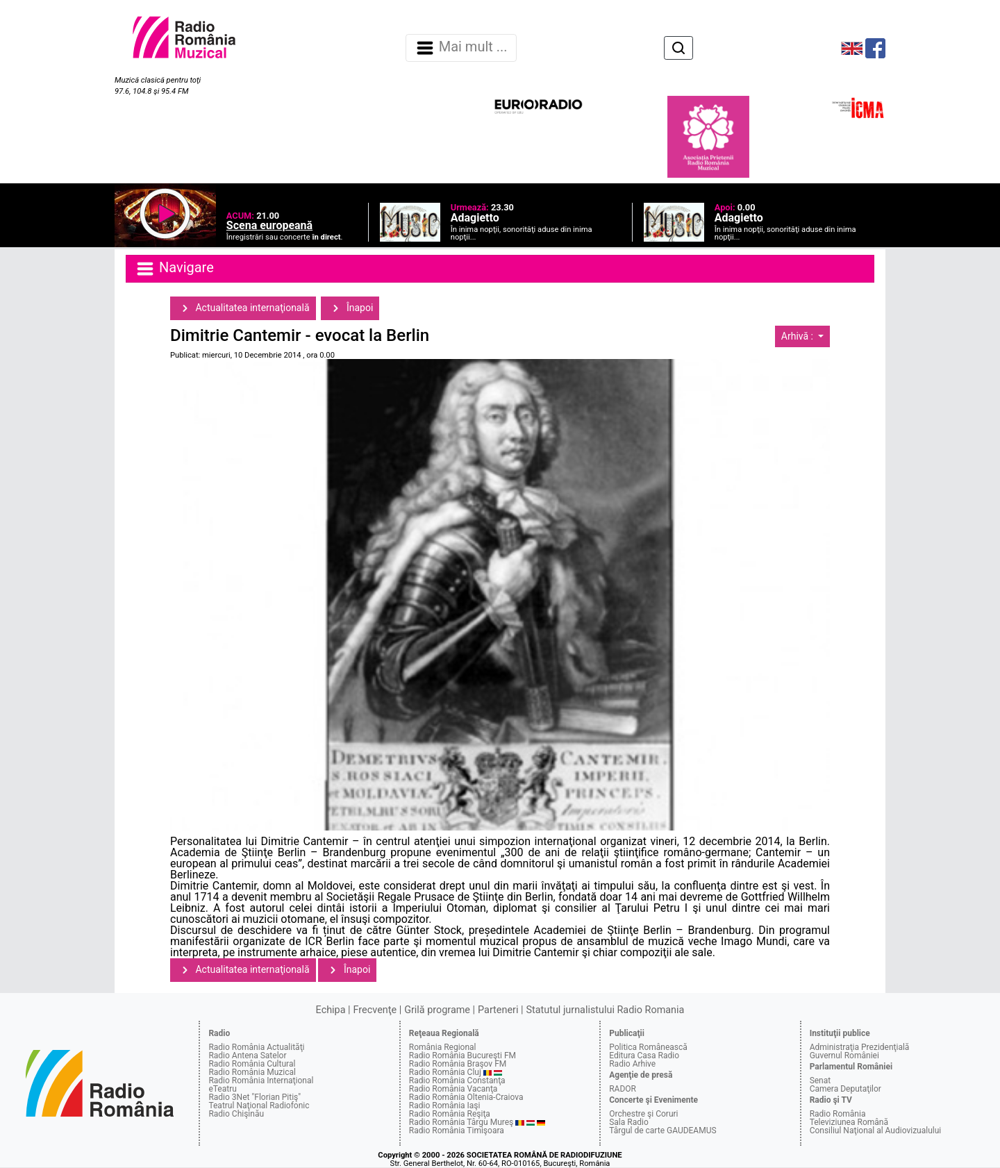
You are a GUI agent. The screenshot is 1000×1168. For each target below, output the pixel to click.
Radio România (838, 1114)
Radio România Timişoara (456, 1130)
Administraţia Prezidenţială (860, 1047)
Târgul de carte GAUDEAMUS (662, 1130)
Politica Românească (648, 1047)
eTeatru (222, 1089)
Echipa (331, 1010)
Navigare (174, 268)
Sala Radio (629, 1122)
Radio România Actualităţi (256, 1047)
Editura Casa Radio (644, 1055)
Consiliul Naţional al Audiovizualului (876, 1130)
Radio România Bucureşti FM (462, 1055)
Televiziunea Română (849, 1122)
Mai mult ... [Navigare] (461, 47)
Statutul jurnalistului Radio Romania (605, 1010)
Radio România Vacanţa (453, 1089)
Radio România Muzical (251, 1072)
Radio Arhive (632, 1064)
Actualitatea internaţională (243, 308)
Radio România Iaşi (445, 1105)
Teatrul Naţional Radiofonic (258, 1105)
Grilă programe (437, 1010)
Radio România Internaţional (260, 1080)
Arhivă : (798, 336)
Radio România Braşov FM (457, 1064)
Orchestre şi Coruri (643, 1114)
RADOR (622, 1089)
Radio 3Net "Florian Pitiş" (254, 1097)
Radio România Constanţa (457, 1080)
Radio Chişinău (236, 1114)
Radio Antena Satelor (247, 1055)
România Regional (442, 1047)
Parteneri (498, 1010)
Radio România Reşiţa (449, 1114)
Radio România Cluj (445, 1072)
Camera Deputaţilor (845, 1089)
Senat (820, 1080)
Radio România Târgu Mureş (461, 1122)
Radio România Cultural (251, 1064)
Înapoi (350, 308)
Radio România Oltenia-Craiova (466, 1097)
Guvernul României (844, 1055)
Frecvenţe (375, 1010)
